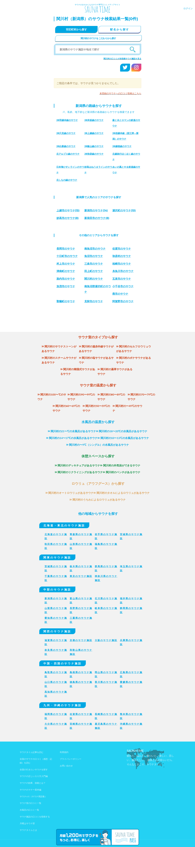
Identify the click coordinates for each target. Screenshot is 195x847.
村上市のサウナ (65, 263)
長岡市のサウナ (65, 248)
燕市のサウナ (120, 293)
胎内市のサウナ (65, 278)
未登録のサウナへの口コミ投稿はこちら (120, 93)
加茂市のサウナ (65, 286)
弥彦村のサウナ (121, 256)
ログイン (188, 8)
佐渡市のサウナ (121, 248)
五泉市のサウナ (121, 278)
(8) (67, 218)
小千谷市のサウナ (123, 286)
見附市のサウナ (93, 301)
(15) (68, 210)
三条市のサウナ (93, 263)
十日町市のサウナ (67, 256)
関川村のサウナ (93, 278)
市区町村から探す (76, 29)
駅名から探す (119, 29)
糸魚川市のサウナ (123, 271)
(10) (124, 210)
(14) (96, 210)
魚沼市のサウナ (93, 256)
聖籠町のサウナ (65, 301)
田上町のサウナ (93, 271)
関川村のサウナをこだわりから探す (98, 38)
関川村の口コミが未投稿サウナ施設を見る (122, 58)
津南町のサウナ (65, 271)
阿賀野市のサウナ (123, 301)
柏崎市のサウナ (121, 263)
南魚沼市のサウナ (95, 248)
